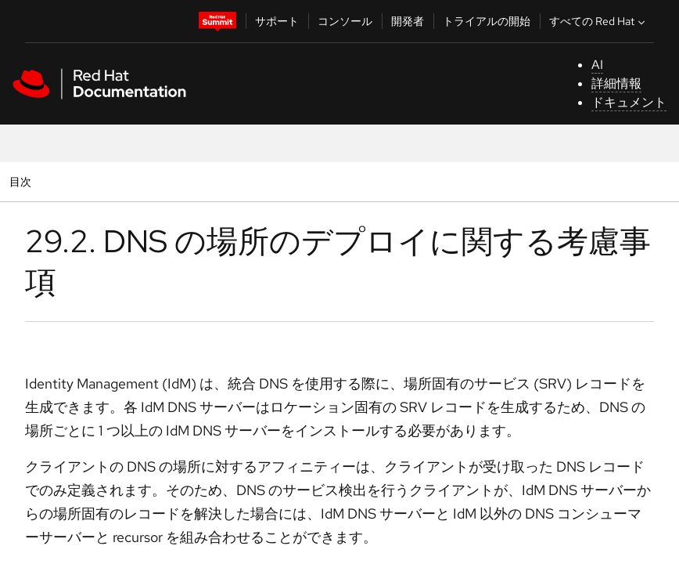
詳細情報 (616, 83)
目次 (22, 181)
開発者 (407, 21)
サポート (277, 21)
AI (597, 64)
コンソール (345, 21)
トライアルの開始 (486, 21)
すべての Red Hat (598, 21)
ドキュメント (628, 102)
